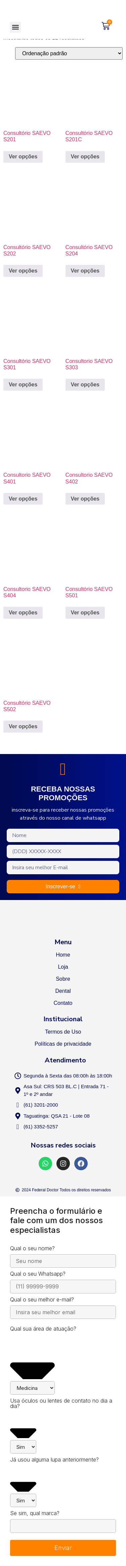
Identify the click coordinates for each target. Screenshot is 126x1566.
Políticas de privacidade (63, 1044)
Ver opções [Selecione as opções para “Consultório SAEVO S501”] (85, 612)
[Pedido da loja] (69, 53)
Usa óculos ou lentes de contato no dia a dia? (61, 1403)
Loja (63, 967)
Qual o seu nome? (32, 1249)
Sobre (63, 979)
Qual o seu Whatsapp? (38, 1274)
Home (63, 955)
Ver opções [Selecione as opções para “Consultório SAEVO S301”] (23, 384)
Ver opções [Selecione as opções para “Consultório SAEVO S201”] (23, 156)
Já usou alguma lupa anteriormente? (54, 1460)
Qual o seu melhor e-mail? (42, 1300)
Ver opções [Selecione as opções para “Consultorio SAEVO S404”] (23, 612)
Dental (63, 991)
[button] (15, 27)
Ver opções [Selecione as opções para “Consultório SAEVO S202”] (23, 271)
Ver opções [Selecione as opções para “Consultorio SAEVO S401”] (23, 499)
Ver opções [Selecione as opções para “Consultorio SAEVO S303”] (85, 384)
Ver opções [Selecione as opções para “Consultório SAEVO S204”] (85, 271)
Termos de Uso (63, 1032)
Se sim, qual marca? (34, 1513)
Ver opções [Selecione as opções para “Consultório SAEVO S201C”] (85, 156)
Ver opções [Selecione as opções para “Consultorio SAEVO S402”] (85, 499)
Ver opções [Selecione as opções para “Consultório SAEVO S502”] (23, 726)
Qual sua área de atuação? (43, 1329)
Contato (62, 1003)
